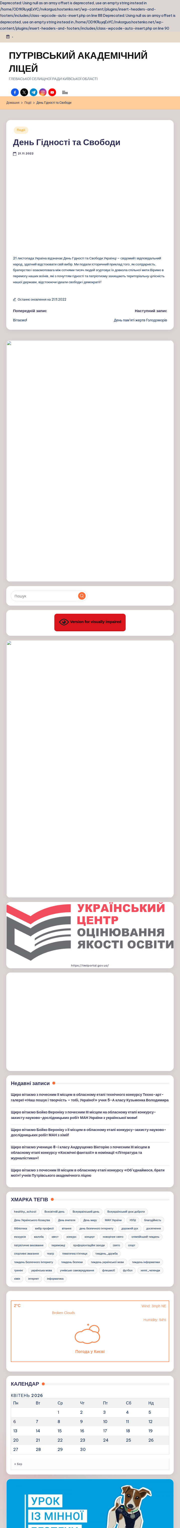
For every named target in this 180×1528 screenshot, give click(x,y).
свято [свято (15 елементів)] (116, 980)
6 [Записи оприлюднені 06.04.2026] (14, 1156)
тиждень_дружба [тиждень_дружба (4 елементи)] (106, 989)
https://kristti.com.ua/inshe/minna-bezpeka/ (90, 1313)
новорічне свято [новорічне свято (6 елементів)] (113, 972)
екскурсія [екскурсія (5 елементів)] (20, 972)
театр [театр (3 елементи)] (50, 989)
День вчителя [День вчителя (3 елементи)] (66, 955)
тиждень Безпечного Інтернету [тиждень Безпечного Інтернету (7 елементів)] (33, 997)
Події (21, 130)
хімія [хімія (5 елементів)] (17, 1014)
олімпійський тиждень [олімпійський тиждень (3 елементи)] (145, 972)
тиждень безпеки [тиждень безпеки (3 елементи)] (72, 997)
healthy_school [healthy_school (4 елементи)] (25, 947)
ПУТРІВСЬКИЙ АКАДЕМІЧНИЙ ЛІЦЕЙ (78, 62)
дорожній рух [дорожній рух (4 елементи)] (129, 964)
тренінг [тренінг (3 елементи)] (18, 1005)
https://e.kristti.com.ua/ (90, 1451)
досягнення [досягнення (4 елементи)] (153, 964)
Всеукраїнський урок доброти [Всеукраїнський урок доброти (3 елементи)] (126, 947)
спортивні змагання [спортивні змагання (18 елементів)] (26, 989)
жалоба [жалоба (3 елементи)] (39, 972)
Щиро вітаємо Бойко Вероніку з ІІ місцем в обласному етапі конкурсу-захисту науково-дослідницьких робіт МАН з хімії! (88, 868)
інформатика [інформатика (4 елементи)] (55, 1014)
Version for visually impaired (90, 506)
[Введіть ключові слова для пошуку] (49, 480)
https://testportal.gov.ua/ (90, 701)
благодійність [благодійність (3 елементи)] (152, 955)
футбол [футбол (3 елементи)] (127, 1005)
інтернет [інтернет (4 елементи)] (33, 1014)
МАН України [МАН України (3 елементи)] (113, 955)
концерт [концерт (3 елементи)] (90, 972)
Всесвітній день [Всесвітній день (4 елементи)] (55, 947)
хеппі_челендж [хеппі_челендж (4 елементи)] (150, 1005)
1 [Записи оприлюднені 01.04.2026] (58, 1147)
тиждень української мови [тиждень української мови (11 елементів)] (107, 997)
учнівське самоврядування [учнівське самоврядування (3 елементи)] (77, 1005)
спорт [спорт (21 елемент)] (131, 980)
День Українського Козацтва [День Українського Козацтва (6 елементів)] (32, 955)
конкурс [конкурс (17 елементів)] (71, 972)
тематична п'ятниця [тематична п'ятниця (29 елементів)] (74, 989)
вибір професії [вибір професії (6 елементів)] (44, 964)
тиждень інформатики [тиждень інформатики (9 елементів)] (146, 997)
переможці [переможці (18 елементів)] (58, 980)
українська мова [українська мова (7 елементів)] (41, 1005)
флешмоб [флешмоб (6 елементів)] (108, 1005)
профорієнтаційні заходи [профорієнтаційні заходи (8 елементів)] (89, 980)
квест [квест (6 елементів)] (55, 972)
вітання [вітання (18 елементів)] (66, 964)
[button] (82, 480)
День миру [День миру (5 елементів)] (90, 955)
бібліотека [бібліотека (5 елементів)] (20, 964)
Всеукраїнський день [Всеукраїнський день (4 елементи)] (86, 947)
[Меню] (64, 92)
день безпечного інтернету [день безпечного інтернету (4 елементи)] (96, 964)
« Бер (18, 1199)
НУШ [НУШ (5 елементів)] (133, 955)
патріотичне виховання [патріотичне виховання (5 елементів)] (28, 980)
